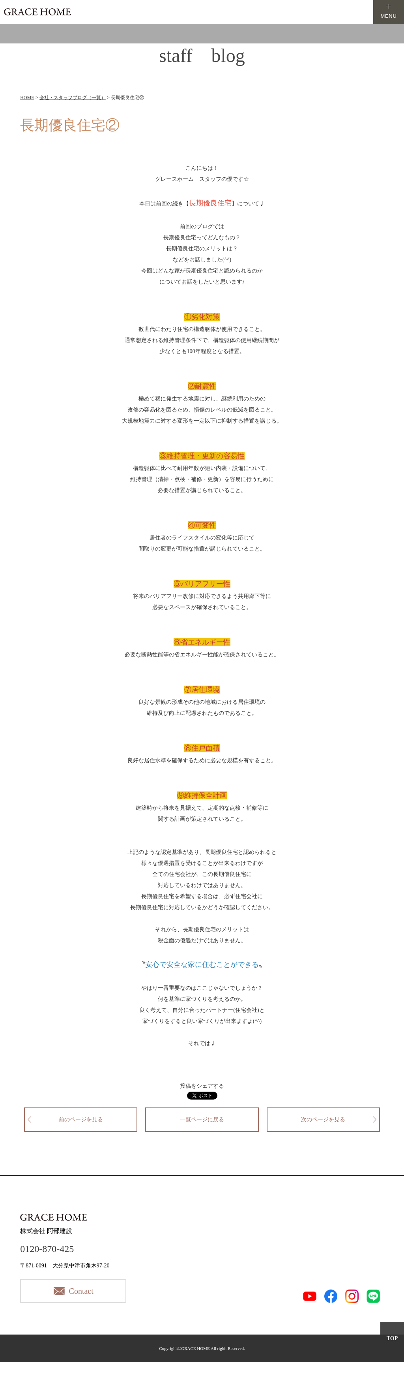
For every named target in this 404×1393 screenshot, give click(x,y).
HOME (27, 97)
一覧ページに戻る (202, 1119)
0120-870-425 (47, 1249)
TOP (392, 1338)
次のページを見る (323, 1119)
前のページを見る (81, 1119)
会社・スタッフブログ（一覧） (72, 97)
